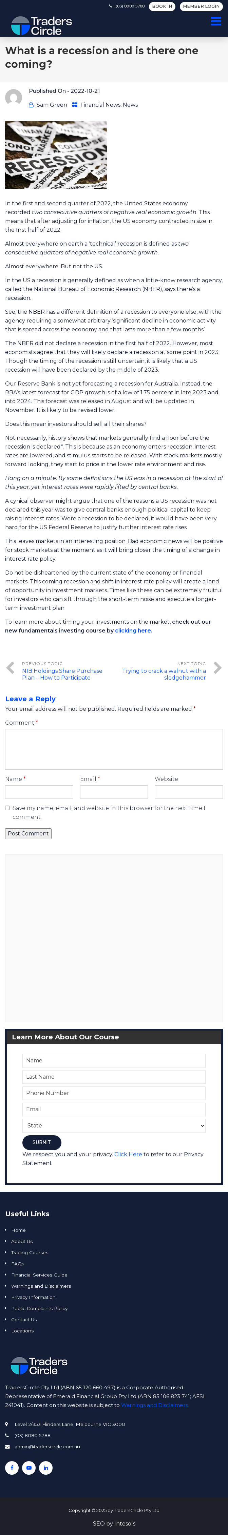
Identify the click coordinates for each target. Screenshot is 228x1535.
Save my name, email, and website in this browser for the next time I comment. (109, 812)
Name (15, 778)
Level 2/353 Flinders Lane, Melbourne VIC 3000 (70, 1424)
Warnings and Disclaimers (41, 1285)
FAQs (17, 1263)
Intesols (124, 1523)
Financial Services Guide (39, 1274)
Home (18, 1229)
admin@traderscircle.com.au (47, 1446)
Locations (22, 1330)
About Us (22, 1241)
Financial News (100, 104)
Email (90, 778)
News (130, 104)
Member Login (201, 6)
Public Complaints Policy (39, 1308)
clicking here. (133, 630)
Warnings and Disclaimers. (155, 1405)
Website (166, 778)
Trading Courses (29, 1252)
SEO (99, 1523)
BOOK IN (159, 6)
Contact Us (24, 1319)
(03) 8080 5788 (115, 6)
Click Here (128, 1154)
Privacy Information (33, 1297)
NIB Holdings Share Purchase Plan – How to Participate (62, 674)
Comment (21, 722)
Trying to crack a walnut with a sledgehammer (164, 674)
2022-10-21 (85, 90)
